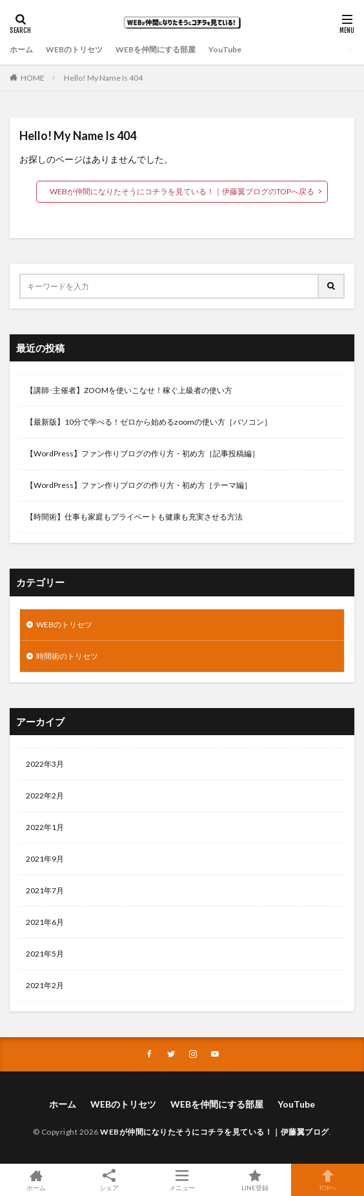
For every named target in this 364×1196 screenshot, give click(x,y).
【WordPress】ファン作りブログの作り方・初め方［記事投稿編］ (142, 453)
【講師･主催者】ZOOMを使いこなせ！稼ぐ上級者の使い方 (129, 390)
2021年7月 (45, 890)
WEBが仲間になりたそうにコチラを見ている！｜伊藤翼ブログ (214, 1132)
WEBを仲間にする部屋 (156, 49)
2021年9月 (45, 859)
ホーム (21, 49)
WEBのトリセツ (74, 49)
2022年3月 (45, 764)
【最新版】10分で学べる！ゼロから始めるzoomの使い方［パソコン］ (149, 422)
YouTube (224, 49)
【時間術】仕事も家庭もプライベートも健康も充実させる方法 (134, 517)
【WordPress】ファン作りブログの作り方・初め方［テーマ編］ (139, 485)
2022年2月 (45, 795)
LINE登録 (254, 1180)
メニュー (182, 1180)
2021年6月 (45, 922)
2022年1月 (45, 827)
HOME (33, 78)
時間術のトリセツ (67, 656)
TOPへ (327, 1180)
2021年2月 (45, 985)
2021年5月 (45, 953)
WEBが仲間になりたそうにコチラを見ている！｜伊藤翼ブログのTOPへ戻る (182, 191)
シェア (109, 1180)
